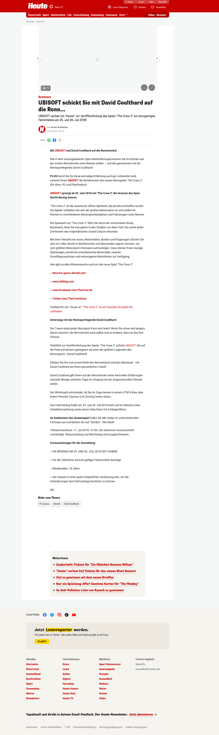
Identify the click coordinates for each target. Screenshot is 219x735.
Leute (66, 669)
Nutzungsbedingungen (110, 727)
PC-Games (44, 503)
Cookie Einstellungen (136, 727)
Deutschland (33, 674)
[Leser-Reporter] (118, 7)
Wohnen (103, 683)
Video (102, 698)
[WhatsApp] (49, 140)
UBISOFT (60, 150)
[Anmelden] (158, 7)
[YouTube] (74, 614)
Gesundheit (105, 678)
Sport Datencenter (110, 664)
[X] (52, 614)
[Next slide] (157, 58)
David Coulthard (71, 503)
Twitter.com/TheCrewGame (69, 298)
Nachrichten (58, 15)
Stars (66, 664)
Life (69, 15)
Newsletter (33, 698)
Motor (102, 688)
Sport (46, 15)
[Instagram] (59, 614)
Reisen (103, 693)
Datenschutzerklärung (84, 727)
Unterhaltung (81, 15)
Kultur (66, 674)
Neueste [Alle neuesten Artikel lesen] (161, 15)
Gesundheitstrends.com (148, 669)
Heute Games (70, 688)
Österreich (34, 15)
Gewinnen (111, 15)
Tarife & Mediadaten (51, 727)
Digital (66, 678)
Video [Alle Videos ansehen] (151, 15)
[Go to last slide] (38, 58)
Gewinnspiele (107, 669)
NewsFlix (140, 664)
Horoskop (68, 683)
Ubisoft (56, 503)
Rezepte (104, 674)
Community (97, 15)
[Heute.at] (38, 6)
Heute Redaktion (59, 127)
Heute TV (68, 698)
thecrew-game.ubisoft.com (69, 273)
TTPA (67, 727)
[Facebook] (54, 140)
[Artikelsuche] (139, 7)
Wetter (30, 693)
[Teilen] (60, 140)
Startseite (30, 22)
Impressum (32, 727)
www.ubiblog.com (63, 281)
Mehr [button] (122, 15)
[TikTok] (66, 614)
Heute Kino (69, 693)
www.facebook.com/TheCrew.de (72, 290)
